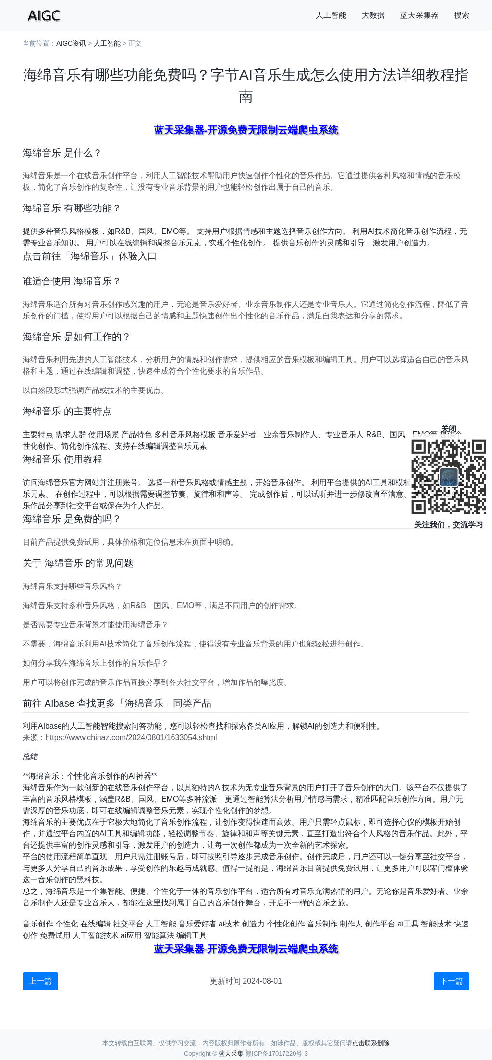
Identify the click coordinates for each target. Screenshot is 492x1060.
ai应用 (131, 935)
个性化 (66, 924)
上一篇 (40, 981)
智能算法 (159, 935)
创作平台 (380, 924)
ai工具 (407, 924)
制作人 (351, 924)
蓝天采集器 (419, 15)
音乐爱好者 (197, 924)
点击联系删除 (371, 1043)
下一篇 (451, 981)
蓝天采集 (231, 1053)
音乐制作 (322, 924)
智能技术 (436, 924)
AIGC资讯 (71, 43)
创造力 (253, 924)
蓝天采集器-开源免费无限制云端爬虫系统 (246, 129)
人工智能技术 (96, 935)
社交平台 (128, 924)
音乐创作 (38, 924)
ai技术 (229, 924)
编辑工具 (191, 935)
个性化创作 (286, 924)
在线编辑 (95, 924)
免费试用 (55, 935)
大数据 (373, 15)
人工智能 (331, 15)
